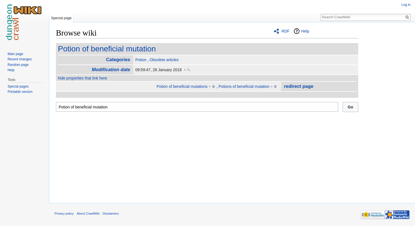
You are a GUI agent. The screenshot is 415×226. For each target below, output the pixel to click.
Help (305, 31)
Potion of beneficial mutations (182, 86)
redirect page (298, 86)
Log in (406, 5)
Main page (15, 54)
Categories (118, 59)
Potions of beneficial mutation (243, 86)
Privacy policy (64, 213)
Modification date (111, 69)
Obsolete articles (164, 60)
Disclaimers (111, 213)
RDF (286, 31)
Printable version (20, 92)
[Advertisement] (386, 111)
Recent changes (20, 59)
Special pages (18, 86)
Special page (61, 18)
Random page (18, 65)
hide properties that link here (82, 78)
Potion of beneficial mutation (107, 48)
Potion (140, 60)
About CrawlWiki (88, 213)
